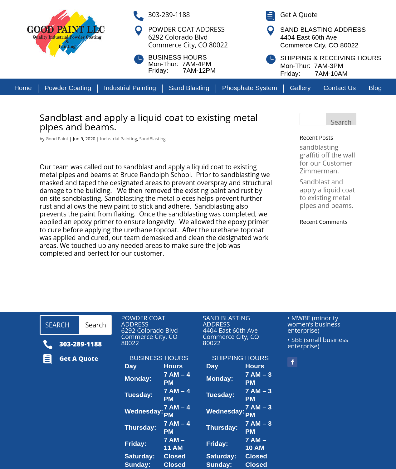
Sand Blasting (189, 88)
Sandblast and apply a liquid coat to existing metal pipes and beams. (327, 193)
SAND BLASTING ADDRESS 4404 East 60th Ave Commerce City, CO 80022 (323, 37)
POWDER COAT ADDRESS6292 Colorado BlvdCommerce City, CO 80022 (188, 37)
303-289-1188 (169, 14)
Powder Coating (68, 88)
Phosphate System (249, 88)
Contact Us (339, 88)
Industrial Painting (130, 88)
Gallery (300, 88)
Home (23, 88)
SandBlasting (152, 139)
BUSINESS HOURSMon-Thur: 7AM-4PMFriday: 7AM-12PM (182, 64)
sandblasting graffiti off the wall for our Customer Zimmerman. (327, 159)
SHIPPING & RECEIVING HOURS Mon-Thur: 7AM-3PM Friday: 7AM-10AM (330, 65)
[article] (157, 332)
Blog (375, 88)
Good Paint (57, 139)
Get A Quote (299, 14)
